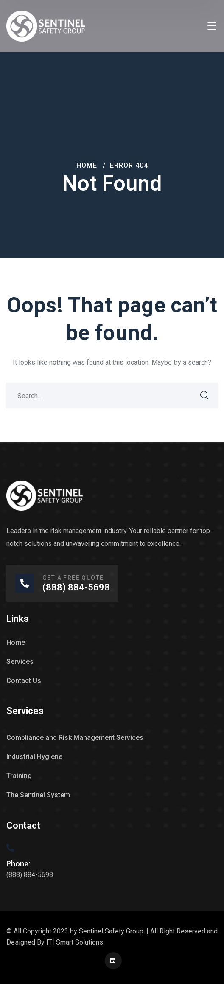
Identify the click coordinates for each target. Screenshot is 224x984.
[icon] (113, 960)
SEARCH (205, 395)
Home (86, 165)
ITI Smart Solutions (74, 942)
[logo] (45, 26)
